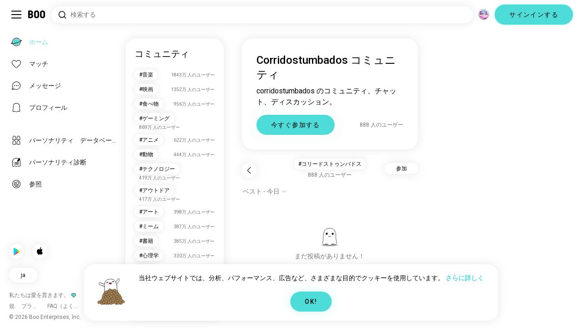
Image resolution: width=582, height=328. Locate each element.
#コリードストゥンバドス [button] (329, 164)
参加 (401, 168)
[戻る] (249, 170)
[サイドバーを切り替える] (16, 14)
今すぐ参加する (295, 124)
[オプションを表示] (265, 191)
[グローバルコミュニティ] (483, 14)
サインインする (533, 14)
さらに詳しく (465, 278)
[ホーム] (37, 14)
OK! (311, 301)
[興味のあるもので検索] (262, 14)
